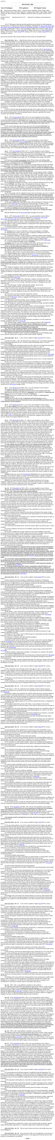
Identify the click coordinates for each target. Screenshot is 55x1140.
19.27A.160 (44, 25)
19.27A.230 (4, 219)
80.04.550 (48, 322)
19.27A (51, 28)
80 (25, 814)
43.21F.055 (42, 27)
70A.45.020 (46, 49)
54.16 (19, 31)
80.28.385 (35, 714)
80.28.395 (31, 555)
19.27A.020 (4, 27)
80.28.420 (51, 655)
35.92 (47, 30)
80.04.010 (14, 297)
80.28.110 (23, 27)
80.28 (22, 30)
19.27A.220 (44, 217)
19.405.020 (19, 564)
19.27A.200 (11, 27)
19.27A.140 (24, 212)
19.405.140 (36, 776)
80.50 (35, 812)
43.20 (9, 415)
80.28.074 (17, 27)
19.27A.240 (13, 219)
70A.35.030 (51, 354)
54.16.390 (3, 28)
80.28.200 (27, 474)
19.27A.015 (51, 25)
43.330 (44, 31)
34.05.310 (14, 203)
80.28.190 (29, 27)
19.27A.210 (37, 217)
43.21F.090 (4, 650)
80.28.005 (35, 27)
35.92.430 (48, 27)
